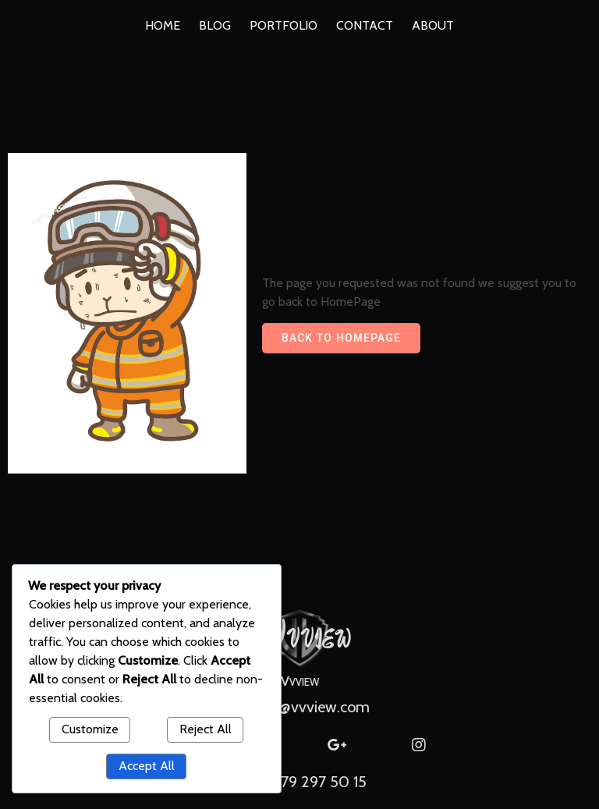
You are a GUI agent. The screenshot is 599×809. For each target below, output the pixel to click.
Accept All (147, 765)
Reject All (205, 729)
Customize (90, 729)
